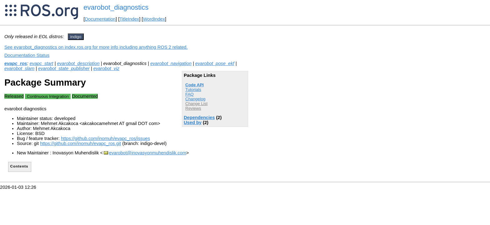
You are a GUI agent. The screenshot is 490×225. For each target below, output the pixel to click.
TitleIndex (129, 19)
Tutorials (193, 89)
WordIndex (154, 19)
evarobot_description (78, 63)
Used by (193, 122)
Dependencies (199, 117)
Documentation (100, 19)
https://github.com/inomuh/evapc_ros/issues (105, 138)
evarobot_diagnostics (115, 7)
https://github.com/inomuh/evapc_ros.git (80, 143)
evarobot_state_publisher (64, 68)
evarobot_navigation (171, 63)
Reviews (193, 108)
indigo (76, 36)
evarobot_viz (106, 68)
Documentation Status (26, 55)
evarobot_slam (19, 68)
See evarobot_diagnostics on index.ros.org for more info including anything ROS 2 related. (96, 47)
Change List (196, 103)
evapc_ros (15, 63)
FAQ (189, 94)
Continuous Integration (48, 96)
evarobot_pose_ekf (214, 63)
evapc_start (41, 63)
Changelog (195, 99)
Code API (194, 84)
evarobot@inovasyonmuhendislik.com (147, 152)
